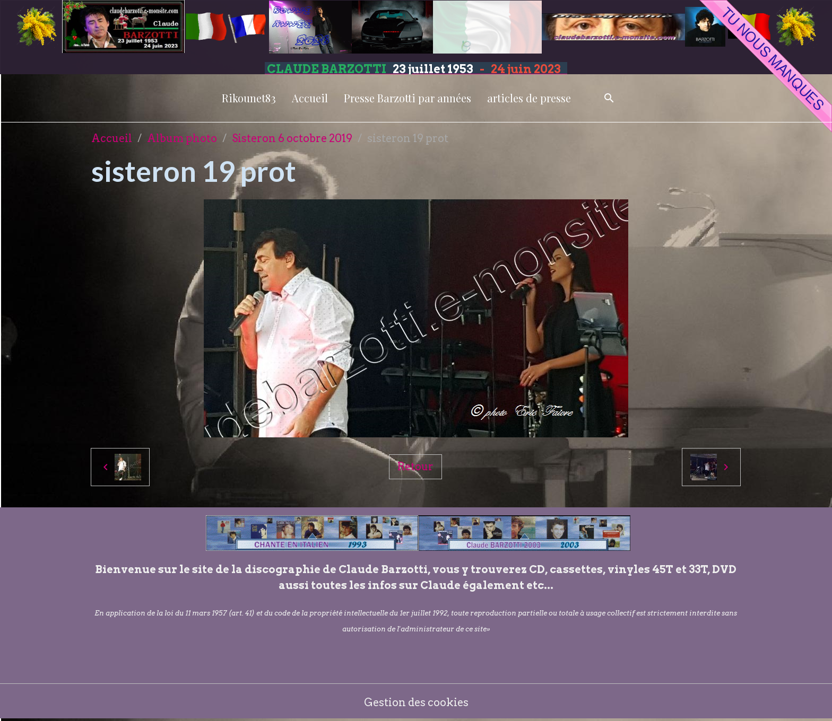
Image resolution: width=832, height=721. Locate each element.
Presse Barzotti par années (407, 98)
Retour (415, 466)
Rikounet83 (249, 98)
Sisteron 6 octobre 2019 (292, 138)
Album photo (182, 138)
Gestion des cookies (416, 702)
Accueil (310, 98)
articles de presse (529, 98)
